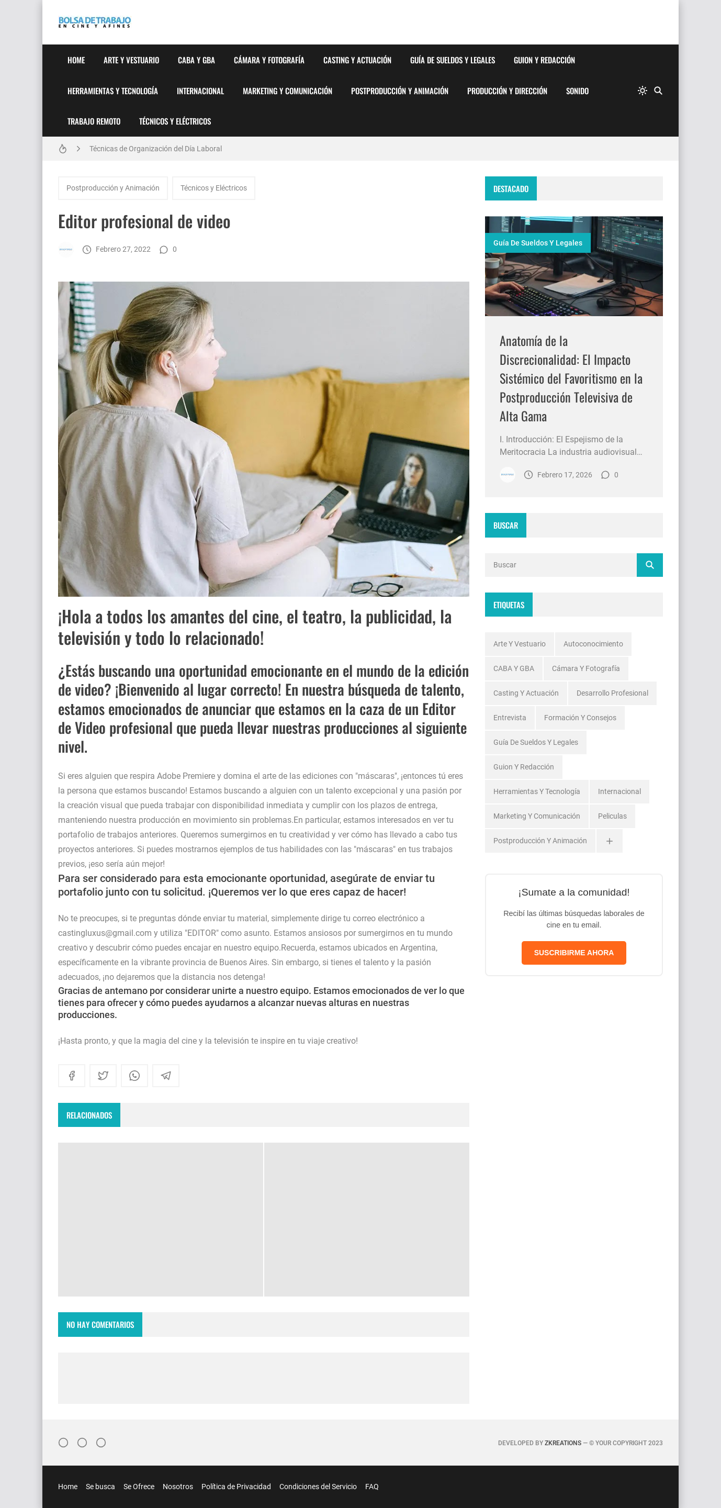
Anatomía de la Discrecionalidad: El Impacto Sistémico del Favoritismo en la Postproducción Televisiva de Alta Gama (571, 378)
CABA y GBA (196, 59)
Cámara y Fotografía (269, 59)
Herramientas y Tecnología (112, 90)
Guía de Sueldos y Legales (452, 59)
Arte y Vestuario (131, 59)
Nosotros (178, 1486)
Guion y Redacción (544, 59)
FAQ (372, 1486)
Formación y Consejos (580, 717)
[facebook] (71, 1075)
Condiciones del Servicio (318, 1486)
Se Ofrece (138, 1486)
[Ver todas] (609, 841)
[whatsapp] (134, 1075)
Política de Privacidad (236, 1486)
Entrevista (509, 717)
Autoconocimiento (593, 644)
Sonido (577, 90)
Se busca (100, 1486)
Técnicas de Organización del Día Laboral (155, 148)
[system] (642, 90)
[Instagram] (63, 1442)
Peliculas (612, 816)
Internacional (200, 90)
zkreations (563, 1443)
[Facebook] (82, 1442)
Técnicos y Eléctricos (175, 121)
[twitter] (103, 1075)
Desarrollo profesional (612, 693)
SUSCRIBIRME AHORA (574, 952)
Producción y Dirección (507, 90)
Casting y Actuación (357, 59)
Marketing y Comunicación (287, 90)
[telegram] (165, 1075)
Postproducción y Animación (399, 90)
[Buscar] (658, 90)
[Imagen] (574, 266)
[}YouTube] (101, 1442)
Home (76, 59)
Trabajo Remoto (93, 121)
